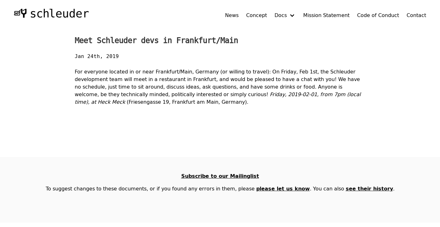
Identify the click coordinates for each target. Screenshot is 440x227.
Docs (281, 15)
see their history (369, 188)
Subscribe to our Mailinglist (220, 176)
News (232, 15)
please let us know (283, 188)
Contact (416, 15)
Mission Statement (326, 15)
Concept (256, 15)
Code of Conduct (378, 15)
